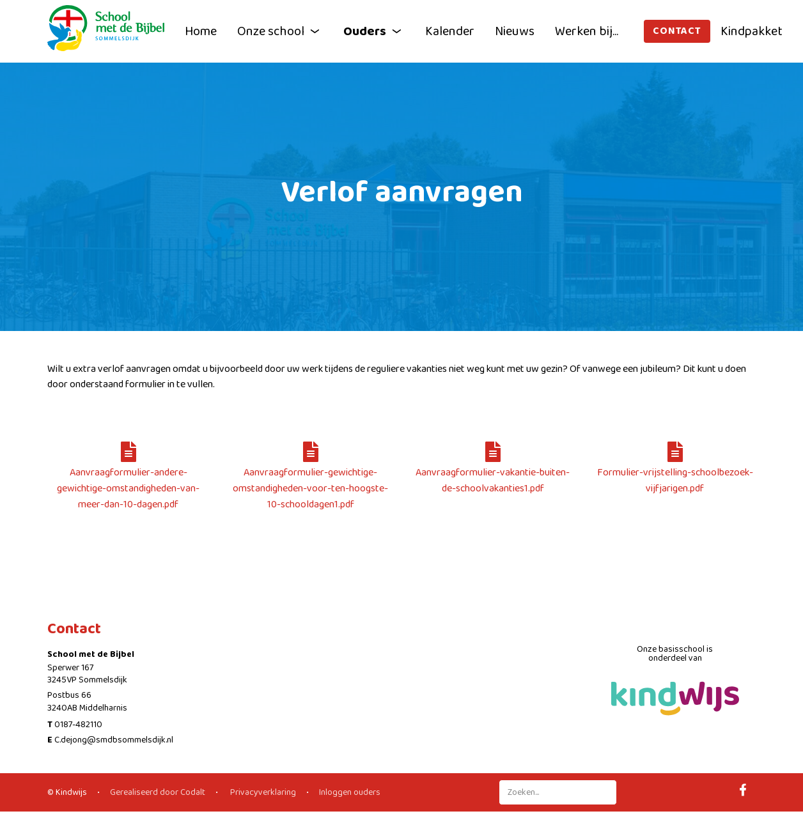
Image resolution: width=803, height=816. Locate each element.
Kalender (449, 31)
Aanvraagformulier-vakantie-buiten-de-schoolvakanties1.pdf (493, 472)
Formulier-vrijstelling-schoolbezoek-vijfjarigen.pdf (675, 472)
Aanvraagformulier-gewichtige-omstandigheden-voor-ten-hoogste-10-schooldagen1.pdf (310, 480)
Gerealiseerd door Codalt (157, 792)
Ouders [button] (374, 31)
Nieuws (514, 31)
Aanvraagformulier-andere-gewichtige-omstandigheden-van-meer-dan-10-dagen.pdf (128, 480)
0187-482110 (78, 725)
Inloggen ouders (349, 792)
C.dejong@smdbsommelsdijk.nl (113, 740)
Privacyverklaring (262, 792)
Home (201, 31)
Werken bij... (586, 31)
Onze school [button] (280, 31)
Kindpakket (752, 31)
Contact (677, 31)
